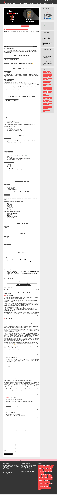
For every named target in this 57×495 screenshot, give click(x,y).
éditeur (44, 112)
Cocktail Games (45, 80)
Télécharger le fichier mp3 (10, 49)
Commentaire (6, 433)
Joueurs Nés (39, 4)
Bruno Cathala (45, 79)
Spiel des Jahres (45, 109)
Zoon (10, 169)
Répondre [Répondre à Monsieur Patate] (38, 395)
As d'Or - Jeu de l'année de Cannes (47, 76)
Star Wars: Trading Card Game (11, 217)
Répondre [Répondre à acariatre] (38, 316)
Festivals (45, 4)
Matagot (44, 101)
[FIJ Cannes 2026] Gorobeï (46, 39)
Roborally (8, 204)
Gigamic (47, 90)
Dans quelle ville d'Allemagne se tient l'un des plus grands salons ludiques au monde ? (31, 461)
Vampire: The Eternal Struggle (11, 214)
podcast (50, 102)
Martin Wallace (49, 99)
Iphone (51, 92)
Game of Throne (13, 170)
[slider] (20, 47)
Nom (5, 444)
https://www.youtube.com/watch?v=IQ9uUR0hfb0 (23, 285)
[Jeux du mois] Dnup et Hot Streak (8, 474)
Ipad (48, 92)
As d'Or (49, 73)
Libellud (44, 98)
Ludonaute (44, 99)
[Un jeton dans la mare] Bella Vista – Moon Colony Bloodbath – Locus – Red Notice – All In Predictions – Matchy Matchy (47, 54)
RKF (21, 466)
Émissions (25, 4)
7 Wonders (44, 72)
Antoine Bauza (45, 73)
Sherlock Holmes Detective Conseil (47, 108)
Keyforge (8, 209)
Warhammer (23, 159)
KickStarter (44, 95)
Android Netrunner (9, 218)
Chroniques (32, 4)
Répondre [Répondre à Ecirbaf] (38, 426)
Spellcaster (11, 176)
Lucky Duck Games (49, 98)
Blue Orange (48, 77)
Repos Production (45, 105)
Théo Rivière (45, 111)
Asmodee (44, 77)
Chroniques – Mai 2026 (28, 473)
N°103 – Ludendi (6, 290)
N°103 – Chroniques (36, 290)
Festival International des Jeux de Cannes (47, 89)
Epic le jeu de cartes (12, 177)
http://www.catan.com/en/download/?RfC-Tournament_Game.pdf (15, 416)
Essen (50, 85)
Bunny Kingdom (9, 208)
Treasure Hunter (9, 207)
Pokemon (8, 167)
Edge (47, 85)
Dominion (15, 171)
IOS (45, 92)
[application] (21, 47)
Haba (50, 90)
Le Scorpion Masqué (46, 96)
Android (48, 72)
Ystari (48, 111)
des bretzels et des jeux (46, 83)
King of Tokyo (9, 206)
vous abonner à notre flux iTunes (21, 51)
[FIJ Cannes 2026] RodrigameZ (47, 43)
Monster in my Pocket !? (13, 156)
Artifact (8, 210)
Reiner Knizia (50, 104)
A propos (41, 0)
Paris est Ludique (45, 102)
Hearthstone (11, 174)
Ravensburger (45, 104)
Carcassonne (50, 79)
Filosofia (44, 90)
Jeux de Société (49, 93)
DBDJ (49, 82)
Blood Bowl (26, 159)
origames (47, 101)
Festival (44, 86)
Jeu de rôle (44, 93)
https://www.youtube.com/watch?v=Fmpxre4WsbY (23, 286)
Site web (5, 451)
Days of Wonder (45, 82)
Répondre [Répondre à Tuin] (38, 355)
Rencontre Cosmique (35, 145)
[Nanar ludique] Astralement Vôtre (30, 469)
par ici (20, 64)
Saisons (51, 4)
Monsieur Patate (8, 358)
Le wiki (38, 0)
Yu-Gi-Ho (8, 165)
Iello (43, 92)
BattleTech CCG (9, 216)
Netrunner (8, 166)
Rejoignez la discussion (25, 27)
